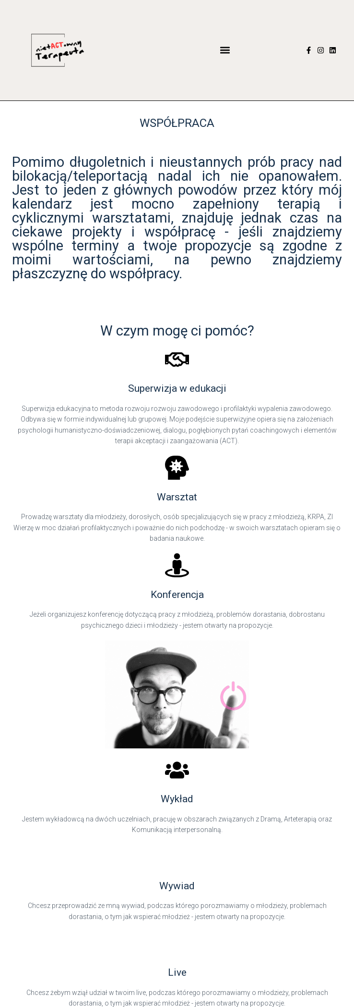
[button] (225, 50)
